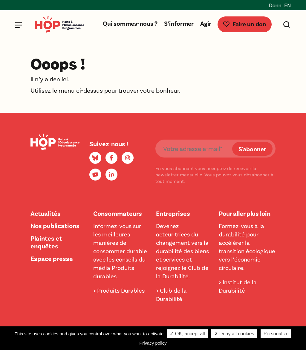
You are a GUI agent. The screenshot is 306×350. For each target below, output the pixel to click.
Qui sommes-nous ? (130, 23)
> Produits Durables (119, 290)
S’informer (179, 23)
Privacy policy (153, 343)
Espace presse (51, 258)
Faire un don (244, 24)
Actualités (45, 213)
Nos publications (54, 225)
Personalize (276, 333)
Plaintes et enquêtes (46, 242)
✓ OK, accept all (187, 333)
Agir (205, 23)
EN (287, 5)
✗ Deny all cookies (234, 333)
